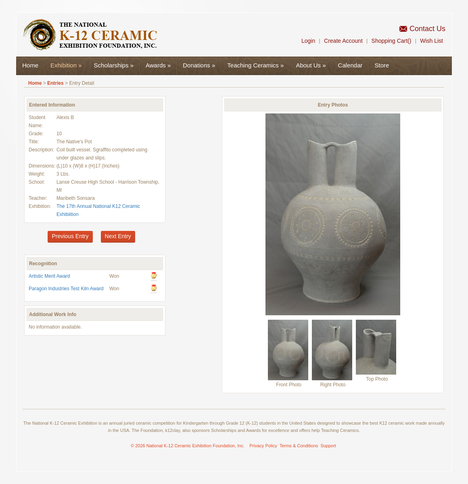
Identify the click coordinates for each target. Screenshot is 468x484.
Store (381, 65)
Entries (55, 83)
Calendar (350, 65)
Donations (199, 65)
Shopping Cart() (392, 41)
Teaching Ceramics (255, 65)
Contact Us (427, 29)
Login (308, 41)
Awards (158, 65)
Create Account (343, 41)
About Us (311, 65)
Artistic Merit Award (49, 276)
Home (30, 65)
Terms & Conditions (299, 445)
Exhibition (66, 65)
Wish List (431, 41)
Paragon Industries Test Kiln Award (66, 288)
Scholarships (114, 65)
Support (328, 445)
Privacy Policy (263, 445)
